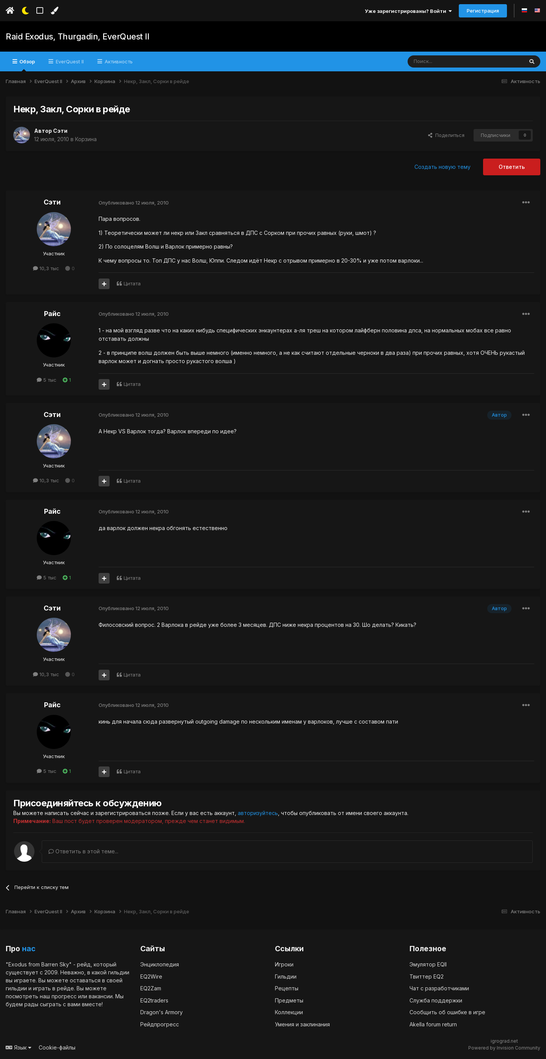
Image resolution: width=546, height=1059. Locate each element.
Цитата (132, 283)
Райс (52, 314)
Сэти (60, 130)
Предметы (289, 1000)
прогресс (64, 996)
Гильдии (286, 976)
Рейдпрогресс (159, 1024)
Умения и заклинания (302, 1024)
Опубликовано (134, 203)
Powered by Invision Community (504, 1048)
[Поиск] (448, 61)
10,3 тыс (46, 268)
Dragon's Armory (161, 1012)
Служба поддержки (436, 1000)
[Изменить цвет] (54, 10)
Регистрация (483, 11)
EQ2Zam (150, 988)
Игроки (284, 964)
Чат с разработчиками (439, 988)
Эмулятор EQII (428, 964)
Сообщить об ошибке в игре (447, 1012)
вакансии (101, 996)
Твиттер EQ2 (427, 976)
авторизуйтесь (258, 813)
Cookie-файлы (57, 1047)
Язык (18, 1047)
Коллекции (289, 1012)
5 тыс (46, 380)
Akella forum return (433, 1024)
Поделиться (446, 135)
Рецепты (286, 988)
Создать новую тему (442, 167)
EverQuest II (69, 61)
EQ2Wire (151, 976)
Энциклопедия (159, 964)
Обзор (26, 64)
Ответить (512, 167)
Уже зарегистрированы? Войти (408, 11)
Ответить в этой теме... (83, 851)
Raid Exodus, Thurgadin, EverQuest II (77, 36)
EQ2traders (154, 1000)
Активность (118, 61)
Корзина (86, 139)
